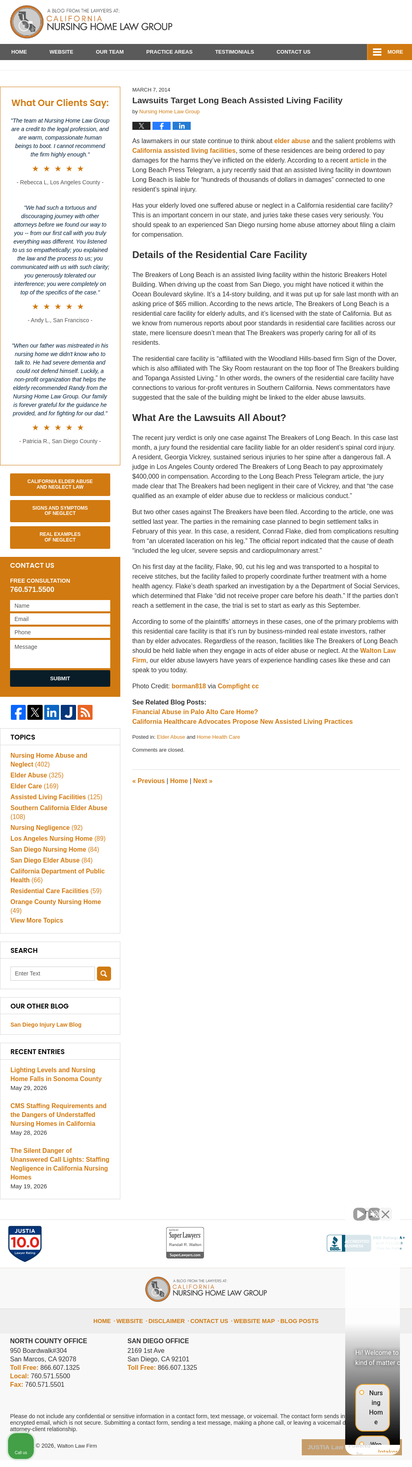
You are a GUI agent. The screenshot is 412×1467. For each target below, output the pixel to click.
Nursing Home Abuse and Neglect (58, 784)
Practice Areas (169, 52)
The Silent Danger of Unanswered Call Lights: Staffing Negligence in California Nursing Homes (59, 1176)
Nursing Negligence (45, 851)
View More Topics (35, 937)
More (395, 52)
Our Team (110, 52)
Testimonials (234, 52)
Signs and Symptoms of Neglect (60, 534)
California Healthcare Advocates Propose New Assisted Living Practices (242, 745)
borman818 (188, 709)
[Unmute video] (269, 1209)
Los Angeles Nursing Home (55, 862)
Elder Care (33, 810)
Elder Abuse (171, 761)
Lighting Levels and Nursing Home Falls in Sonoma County (54, 1091)
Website (61, 52)
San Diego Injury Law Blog (46, 1041)
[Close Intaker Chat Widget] (385, 1209)
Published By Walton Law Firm (356, 19)
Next (202, 805)
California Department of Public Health (55, 900)
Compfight (234, 709)
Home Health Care (218, 761)
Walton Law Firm (78, 1453)
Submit (60, 702)
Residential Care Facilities (54, 915)
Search (104, 990)
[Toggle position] (368, 1209)
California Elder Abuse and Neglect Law (60, 508)
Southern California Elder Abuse (56, 836)
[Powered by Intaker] (343, 1450)
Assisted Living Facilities (54, 821)
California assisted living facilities (184, 174)
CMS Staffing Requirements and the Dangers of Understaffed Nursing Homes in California (56, 1131)
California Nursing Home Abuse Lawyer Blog (91, 22)
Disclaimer (172, 1324)
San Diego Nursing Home (52, 873)
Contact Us (293, 52)
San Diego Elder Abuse (49, 884)
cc (255, 709)
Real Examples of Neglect (59, 561)
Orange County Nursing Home (59, 926)
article (359, 184)
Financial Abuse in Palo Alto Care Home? (195, 735)
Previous (148, 805)
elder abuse (292, 165)
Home (19, 52)
